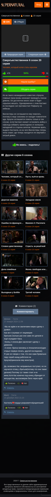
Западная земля (33, 200)
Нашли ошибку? (28, 82)
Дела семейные (8, 269)
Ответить (9, 388)
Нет (24, 383)
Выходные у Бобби (10, 292)
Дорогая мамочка (9, 200)
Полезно (10, 383)
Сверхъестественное (28, 481)
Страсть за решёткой (35, 246)
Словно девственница (11, 246)
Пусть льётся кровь (35, 177)
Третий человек (33, 292)
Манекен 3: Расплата (35, 223)
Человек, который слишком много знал (19, 177)
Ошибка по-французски (12, 223)
